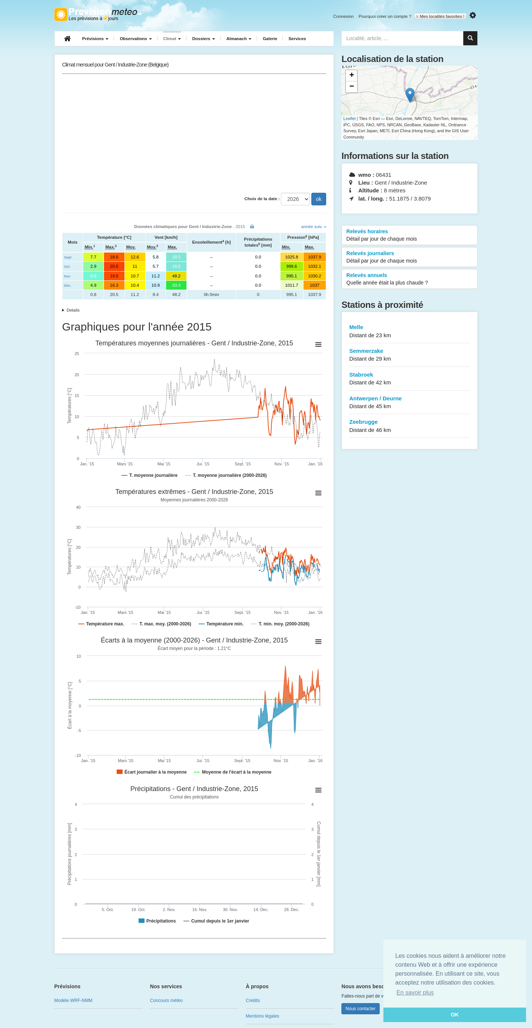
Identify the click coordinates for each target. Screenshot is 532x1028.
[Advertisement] (194, 133)
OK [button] (455, 1015)
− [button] (351, 86)
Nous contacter (361, 1008)
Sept (67, 257)
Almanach (239, 38)
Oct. (67, 266)
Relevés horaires (409, 235)
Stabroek (409, 379)
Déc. (67, 285)
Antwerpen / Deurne (409, 402)
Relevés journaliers (409, 257)
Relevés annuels (409, 279)
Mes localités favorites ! (440, 16)
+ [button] (351, 75)
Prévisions (95, 38)
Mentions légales (262, 1016)
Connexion (343, 16)
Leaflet (349, 118)
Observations (136, 38)
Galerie (270, 38)
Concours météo (166, 1000)
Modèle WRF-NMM (73, 1000)
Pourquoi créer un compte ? (385, 16)
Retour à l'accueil (98, 14)
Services (297, 38)
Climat (172, 38)
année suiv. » (314, 226)
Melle (409, 331)
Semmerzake (409, 355)
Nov (67, 276)
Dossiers (203, 38)
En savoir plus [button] (415, 992)
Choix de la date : (262, 198)
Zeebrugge (409, 426)
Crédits (253, 1000)
